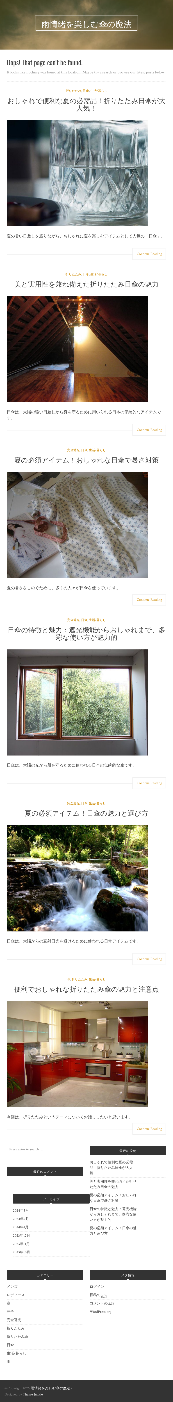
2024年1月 (21, 1227)
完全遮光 (73, 450)
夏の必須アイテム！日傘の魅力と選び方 (86, 813)
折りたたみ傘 (17, 1336)
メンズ (12, 1286)
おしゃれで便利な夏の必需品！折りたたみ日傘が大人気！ (86, 104)
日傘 (86, 91)
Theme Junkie (33, 1394)
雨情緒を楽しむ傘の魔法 (50, 1388)
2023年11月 (21, 1244)
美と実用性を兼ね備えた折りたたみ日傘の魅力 (86, 283)
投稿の (98, 1295)
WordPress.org (100, 1311)
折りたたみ (73, 91)
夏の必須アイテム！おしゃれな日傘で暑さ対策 (86, 459)
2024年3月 (21, 1210)
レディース (16, 1295)
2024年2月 (21, 1219)
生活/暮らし (98, 91)
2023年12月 (21, 1235)
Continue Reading (149, 254)
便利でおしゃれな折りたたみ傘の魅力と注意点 (86, 988)
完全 (10, 1311)
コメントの (102, 1303)
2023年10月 (21, 1252)
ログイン (97, 1286)
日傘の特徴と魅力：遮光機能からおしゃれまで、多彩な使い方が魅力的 (86, 633)
